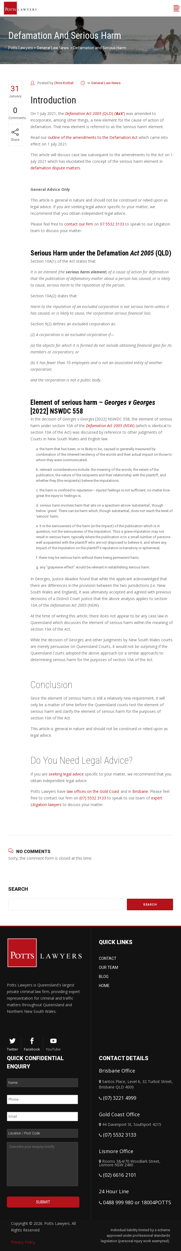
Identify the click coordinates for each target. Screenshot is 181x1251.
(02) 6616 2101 (119, 1175)
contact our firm (78, 224)
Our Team (108, 967)
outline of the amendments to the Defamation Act (93, 137)
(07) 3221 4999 (119, 1098)
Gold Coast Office (119, 1114)
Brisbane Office (117, 1070)
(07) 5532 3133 (92, 798)
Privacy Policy (23, 1242)
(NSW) (110, 425)
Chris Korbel (63, 83)
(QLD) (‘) (95, 113)
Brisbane (140, 791)
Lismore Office (116, 1151)
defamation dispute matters (55, 168)
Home (104, 985)
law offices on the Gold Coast (93, 791)
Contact (107, 958)
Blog (103, 976)
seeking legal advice (66, 774)
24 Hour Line (114, 1191)
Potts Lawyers (20, 48)
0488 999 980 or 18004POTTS (137, 1202)
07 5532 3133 (112, 224)
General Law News (53, 48)
